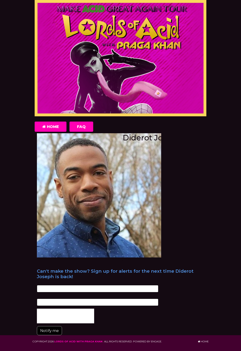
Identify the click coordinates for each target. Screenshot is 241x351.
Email (40, 283)
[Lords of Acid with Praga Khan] (120, 58)
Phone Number (46, 296)
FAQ (81, 126)
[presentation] (65, 316)
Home (50, 126)
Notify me (49, 330)
